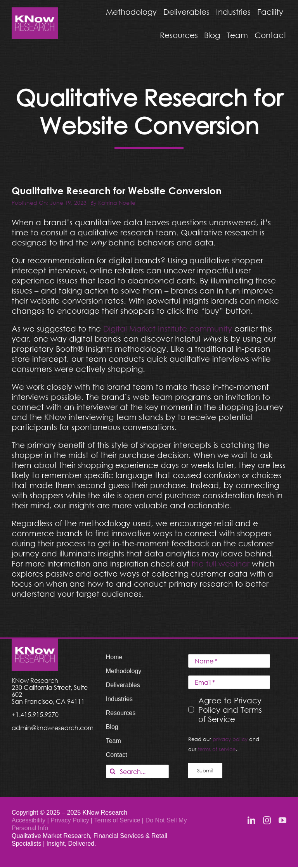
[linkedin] (251, 820)
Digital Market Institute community (167, 328)
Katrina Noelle (116, 202)
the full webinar (220, 563)
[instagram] (267, 820)
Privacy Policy (70, 820)
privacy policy (230, 739)
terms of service (217, 749)
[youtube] (282, 820)
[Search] (113, 771)
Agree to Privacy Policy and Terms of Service (230, 710)
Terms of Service (117, 820)
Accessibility (28, 820)
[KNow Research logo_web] (35, 11)
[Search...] (137, 771)
